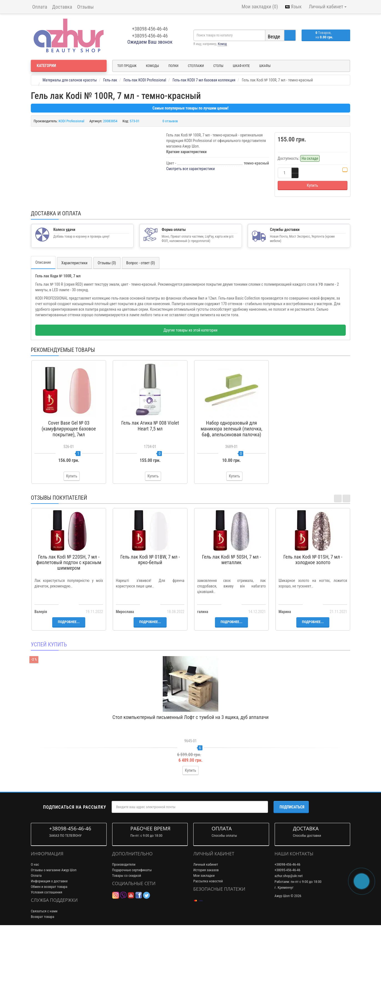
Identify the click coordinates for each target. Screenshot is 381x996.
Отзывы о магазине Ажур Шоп (53, 937)
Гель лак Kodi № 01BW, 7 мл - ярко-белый (150, 626)
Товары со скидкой (126, 942)
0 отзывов (170, 121)
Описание (43, 329)
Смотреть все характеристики (190, 168)
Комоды (152, 66)
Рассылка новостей (208, 948)
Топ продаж (127, 66)
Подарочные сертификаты (132, 937)
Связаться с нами (44, 978)
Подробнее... (69, 689)
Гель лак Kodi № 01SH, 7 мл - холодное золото (312, 626)
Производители (124, 931)
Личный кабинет (205, 931)
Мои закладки (204, 942)
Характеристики (74, 330)
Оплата (39, 7)
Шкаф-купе (241, 66)
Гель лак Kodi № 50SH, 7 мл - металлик (231, 626)
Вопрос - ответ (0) (140, 330)
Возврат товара (42, 983)
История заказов (206, 937)
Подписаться (292, 874)
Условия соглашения (46, 959)
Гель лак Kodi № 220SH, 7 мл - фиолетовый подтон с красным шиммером (68, 629)
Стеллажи (196, 66)
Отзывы (85, 7)
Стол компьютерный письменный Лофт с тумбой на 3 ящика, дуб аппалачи (190, 784)
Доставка (62, 7)
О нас (35, 931)
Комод (222, 44)
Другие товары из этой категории (190, 397)
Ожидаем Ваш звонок (149, 42)
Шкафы (265, 66)
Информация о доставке (49, 948)
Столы (218, 66)
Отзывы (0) (107, 330)
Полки (173, 66)
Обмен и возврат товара (49, 954)
